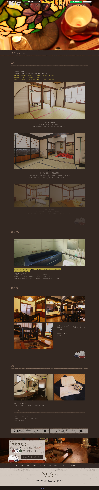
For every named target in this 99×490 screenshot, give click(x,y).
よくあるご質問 (81, 5)
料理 (25, 5)
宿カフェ (70, 5)
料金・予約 (46, 5)
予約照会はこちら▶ (48, 2)
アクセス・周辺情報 (59, 5)
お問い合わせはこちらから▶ (68, 2)
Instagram (82, 467)
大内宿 (37, 5)
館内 (31, 5)
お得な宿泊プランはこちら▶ (32, 2)
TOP (16, 467)
